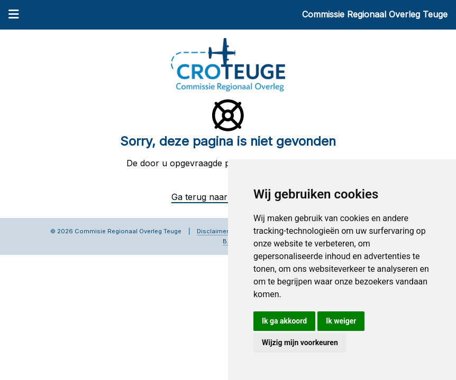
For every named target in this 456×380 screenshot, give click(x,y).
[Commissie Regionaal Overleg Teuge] (228, 64)
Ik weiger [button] (341, 321)
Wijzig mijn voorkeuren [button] (300, 342)
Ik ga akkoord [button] (284, 321)
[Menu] (13, 15)
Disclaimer (213, 231)
